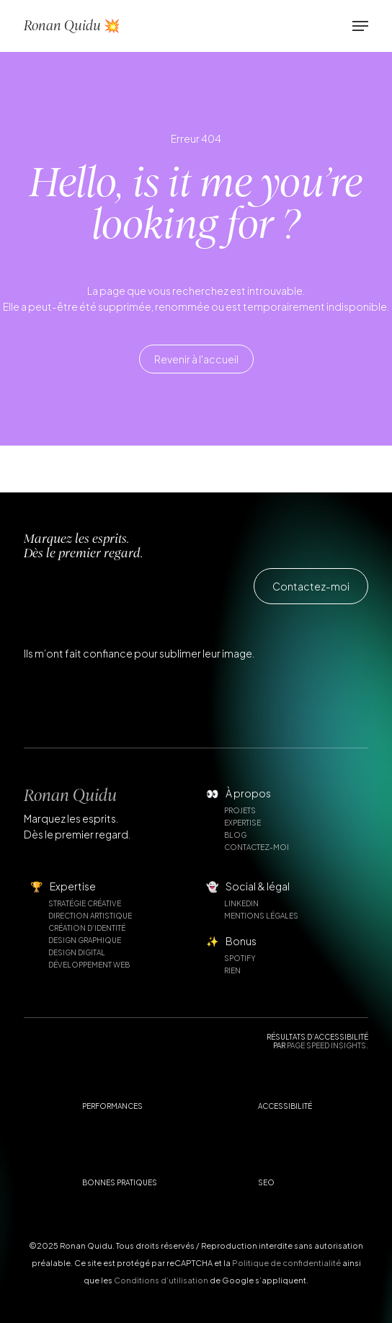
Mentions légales (261, 915)
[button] (360, 26)
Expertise (242, 822)
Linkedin (241, 903)
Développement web (89, 964)
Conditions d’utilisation (161, 1280)
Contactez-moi (256, 847)
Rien (232, 970)
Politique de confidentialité (286, 1262)
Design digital (76, 952)
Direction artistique (90, 915)
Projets (240, 810)
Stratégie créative (84, 903)
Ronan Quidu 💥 (72, 25)
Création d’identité (86, 928)
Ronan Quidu (70, 795)
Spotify (240, 958)
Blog (235, 835)
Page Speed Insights (326, 1045)
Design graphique (84, 940)
